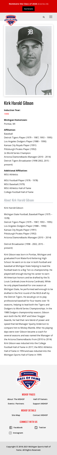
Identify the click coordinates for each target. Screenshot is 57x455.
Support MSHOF (40, 403)
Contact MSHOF (40, 415)
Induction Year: (12, 110)
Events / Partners (16, 403)
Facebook (16, 427)
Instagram (16, 432)
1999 (6, 113)
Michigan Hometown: (15, 119)
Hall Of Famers (40, 399)
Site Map (16, 415)
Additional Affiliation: (15, 170)
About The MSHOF (16, 399)
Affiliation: (9, 129)
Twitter (40, 427)
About (19, 200)
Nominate (28, 8)
